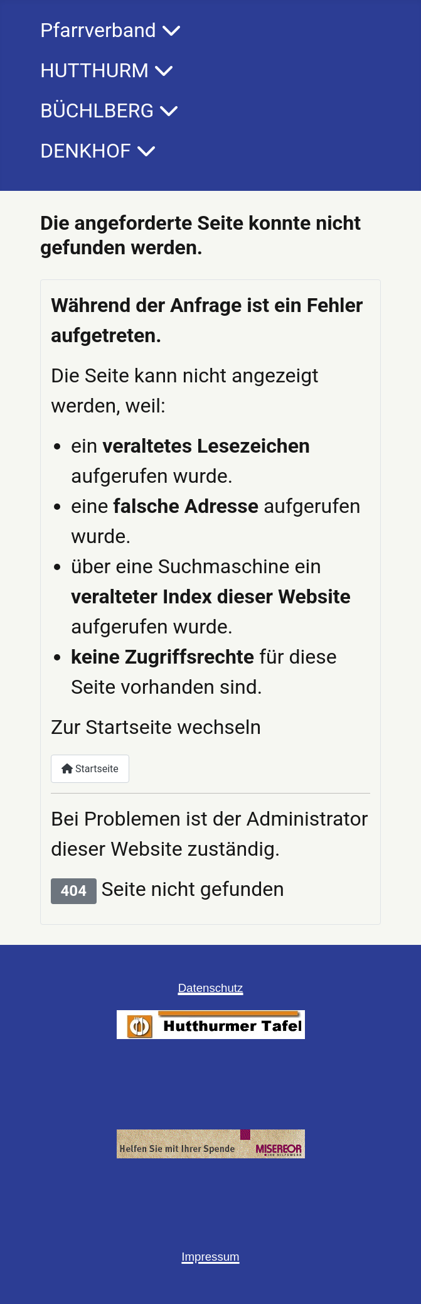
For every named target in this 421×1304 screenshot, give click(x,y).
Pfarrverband (98, 30)
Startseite (90, 769)
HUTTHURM (94, 70)
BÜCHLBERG (97, 110)
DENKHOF (85, 151)
